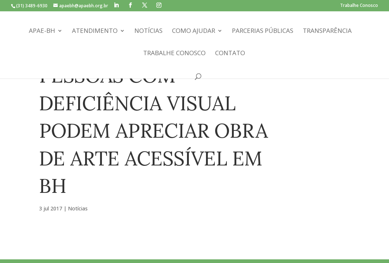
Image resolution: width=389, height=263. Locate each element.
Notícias (148, 31)
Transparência (327, 31)
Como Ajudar (193, 31)
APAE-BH (42, 31)
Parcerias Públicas (262, 31)
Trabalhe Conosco (359, 5)
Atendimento (95, 31)
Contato (230, 53)
